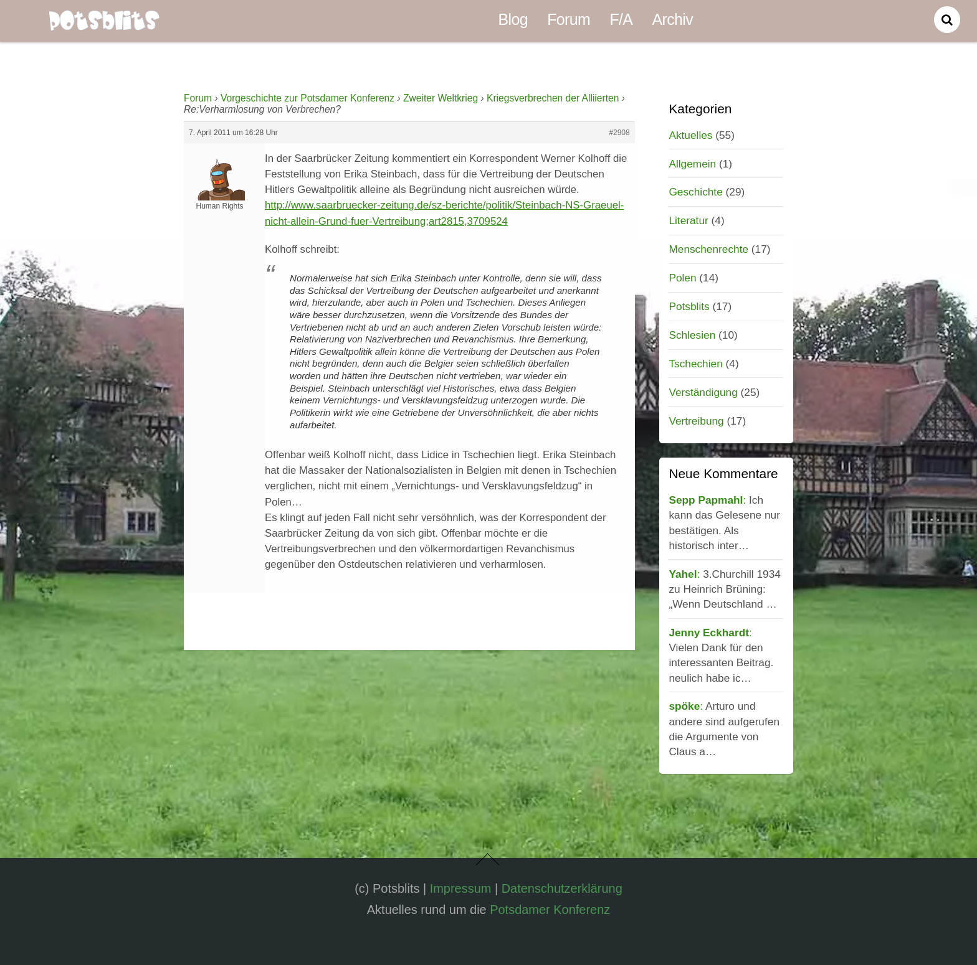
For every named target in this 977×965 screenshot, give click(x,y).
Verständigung (703, 392)
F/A (620, 19)
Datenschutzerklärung (562, 888)
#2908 (619, 132)
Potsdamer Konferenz (550, 909)
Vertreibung (696, 421)
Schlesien (692, 335)
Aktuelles (690, 135)
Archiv (672, 19)
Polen (682, 277)
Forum (568, 19)
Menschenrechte (708, 249)
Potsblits (689, 306)
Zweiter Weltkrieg (440, 98)
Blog (513, 19)
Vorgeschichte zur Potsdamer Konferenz (307, 98)
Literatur (688, 220)
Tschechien (695, 363)
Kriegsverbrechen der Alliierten (553, 98)
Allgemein (692, 164)
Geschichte (695, 192)
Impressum (461, 888)
